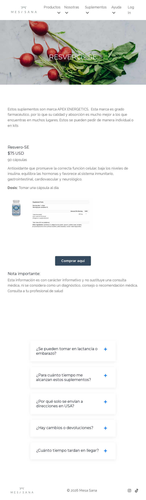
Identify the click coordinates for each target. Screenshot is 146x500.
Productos (52, 9)
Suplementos (96, 9)
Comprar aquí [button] (73, 261)
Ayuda (116, 9)
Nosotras (71, 9)
